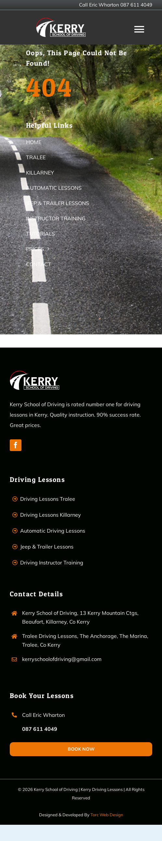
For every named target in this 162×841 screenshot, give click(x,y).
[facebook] (15, 445)
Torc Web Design (106, 814)
